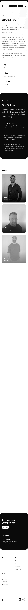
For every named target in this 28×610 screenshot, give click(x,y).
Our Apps (17, 566)
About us (17, 560)
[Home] (3, 6)
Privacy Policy (5, 584)
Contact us (18, 569)
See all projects (6, 560)
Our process (18, 563)
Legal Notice (5, 576)
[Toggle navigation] (25, 6)
